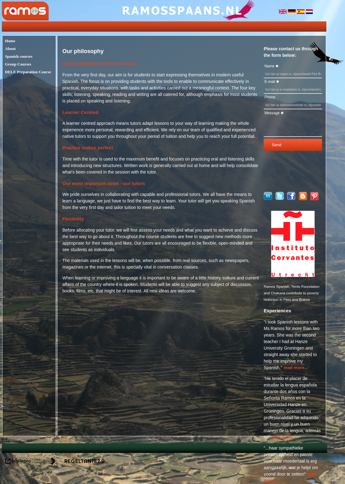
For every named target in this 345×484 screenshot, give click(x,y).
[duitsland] (292, 12)
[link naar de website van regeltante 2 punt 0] (77, 462)
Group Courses (18, 64)
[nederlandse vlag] (309, 12)
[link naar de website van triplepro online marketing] (25, 462)
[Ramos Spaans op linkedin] (268, 198)
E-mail (269, 81)
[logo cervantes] (293, 275)
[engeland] (283, 12)
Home (10, 40)
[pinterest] (314, 198)
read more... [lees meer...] (295, 367)
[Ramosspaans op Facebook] (291, 198)
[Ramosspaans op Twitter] (280, 198)
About (10, 48)
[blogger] (303, 198)
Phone (269, 97)
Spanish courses (19, 56)
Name (269, 66)
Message (272, 113)
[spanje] (301, 12)
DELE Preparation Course (28, 72)
